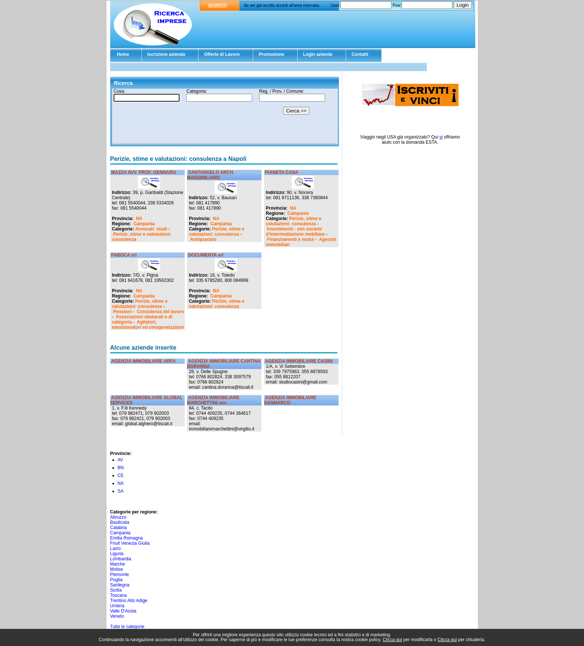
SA (121, 491)
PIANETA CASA (281, 172)
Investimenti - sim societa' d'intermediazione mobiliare (295, 231)
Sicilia (116, 590)
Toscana (118, 595)
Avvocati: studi (151, 229)
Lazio (115, 548)
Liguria (117, 553)
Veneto (117, 616)
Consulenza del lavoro (160, 311)
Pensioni (122, 311)
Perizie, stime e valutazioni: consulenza (216, 231)
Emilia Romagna (126, 538)
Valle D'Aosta (123, 611)
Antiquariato (203, 239)
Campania (144, 223)
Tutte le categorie (127, 626)
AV (120, 459)
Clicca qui (392, 639)
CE (121, 475)
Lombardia (120, 558)
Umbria (117, 605)
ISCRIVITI (218, 5)
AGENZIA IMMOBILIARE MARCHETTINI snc (213, 400)
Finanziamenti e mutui (290, 239)
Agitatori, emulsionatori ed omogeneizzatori (148, 324)
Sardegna (120, 585)
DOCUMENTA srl (205, 255)
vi (441, 137)
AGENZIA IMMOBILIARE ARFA (143, 361)
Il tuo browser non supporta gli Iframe (224, 116)
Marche (117, 564)
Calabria (118, 527)
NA (139, 218)
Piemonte (119, 574)
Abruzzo (118, 517)
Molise (116, 569)
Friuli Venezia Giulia (130, 543)
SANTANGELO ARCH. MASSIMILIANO (210, 175)
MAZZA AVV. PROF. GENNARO (143, 172)
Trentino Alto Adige (128, 600)
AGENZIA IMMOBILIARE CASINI (299, 361)
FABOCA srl (124, 255)
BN (121, 467)
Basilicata (119, 522)
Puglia (116, 579)
